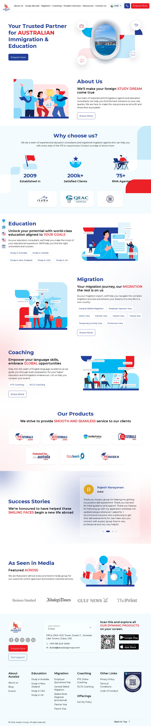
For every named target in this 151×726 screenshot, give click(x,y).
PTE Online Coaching (82, 681)
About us (13, 682)
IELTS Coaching (85, 686)
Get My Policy (84, 702)
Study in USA (38, 691)
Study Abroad (32, 6)
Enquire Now (140, 5)
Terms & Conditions (105, 685)
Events (12, 691)
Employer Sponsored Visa (62, 681)
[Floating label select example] (69, 628)
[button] (104, 531)
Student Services (72, 6)
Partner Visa (60, 704)
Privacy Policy (107, 679)
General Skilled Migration (61, 688)
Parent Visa (60, 708)
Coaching (56, 6)
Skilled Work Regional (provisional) (60, 697)
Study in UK (37, 695)
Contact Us (100, 6)
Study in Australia (40, 679)
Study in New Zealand (38, 685)
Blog (10, 686)
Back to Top (122, 721)
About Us (18, 6)
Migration (45, 6)
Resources (88, 6)
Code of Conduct (109, 691)
